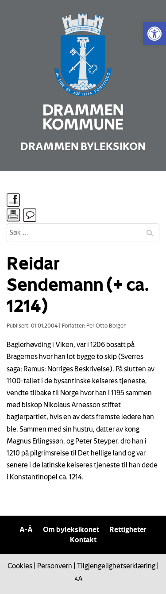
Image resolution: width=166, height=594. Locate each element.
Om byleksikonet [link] (71, 529)
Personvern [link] (54, 566)
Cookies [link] (20, 566)
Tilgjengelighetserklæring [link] (116, 566)
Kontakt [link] (83, 540)
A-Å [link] (26, 529)
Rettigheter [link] (128, 529)
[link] (154, 33)
